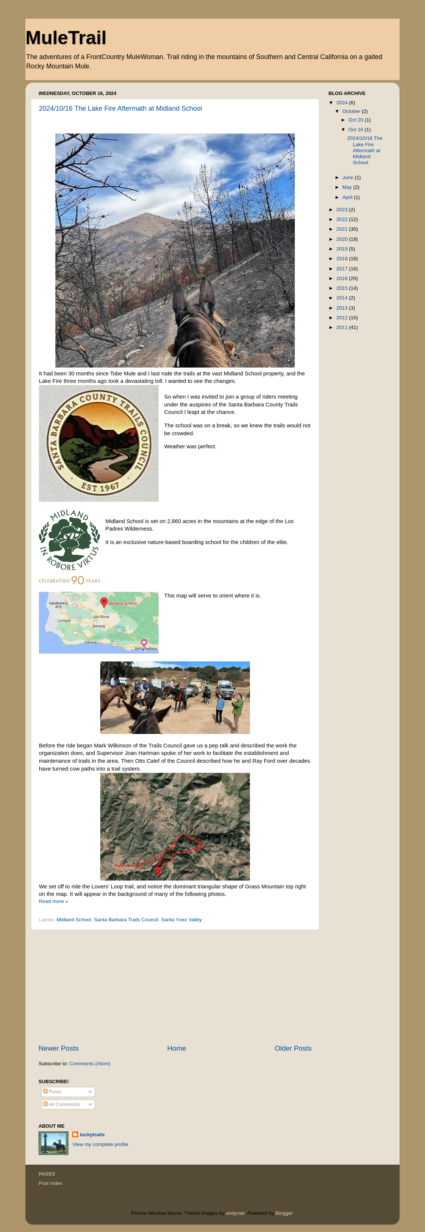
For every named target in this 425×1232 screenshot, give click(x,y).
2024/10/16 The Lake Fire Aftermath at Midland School (120, 108)
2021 (342, 229)
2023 (342, 209)
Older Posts (293, 1048)
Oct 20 (356, 120)
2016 (342, 278)
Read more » (53, 901)
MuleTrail (66, 37)
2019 (342, 249)
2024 (342, 102)
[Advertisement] (175, 986)
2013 (342, 308)
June (348, 177)
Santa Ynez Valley (181, 919)
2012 (342, 317)
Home (176, 1048)
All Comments (61, 1104)
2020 (342, 239)
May (347, 187)
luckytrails (92, 1134)
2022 (342, 219)
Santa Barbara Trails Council (126, 919)
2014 (342, 298)
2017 (342, 268)
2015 (342, 288)
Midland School (73, 919)
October (352, 111)
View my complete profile (100, 1144)
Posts (52, 1091)
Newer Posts (59, 1048)
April (348, 197)
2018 (342, 258)
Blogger (284, 1213)
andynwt (235, 1213)
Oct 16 (356, 129)
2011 (342, 327)
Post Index (50, 1183)
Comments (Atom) (90, 1063)
